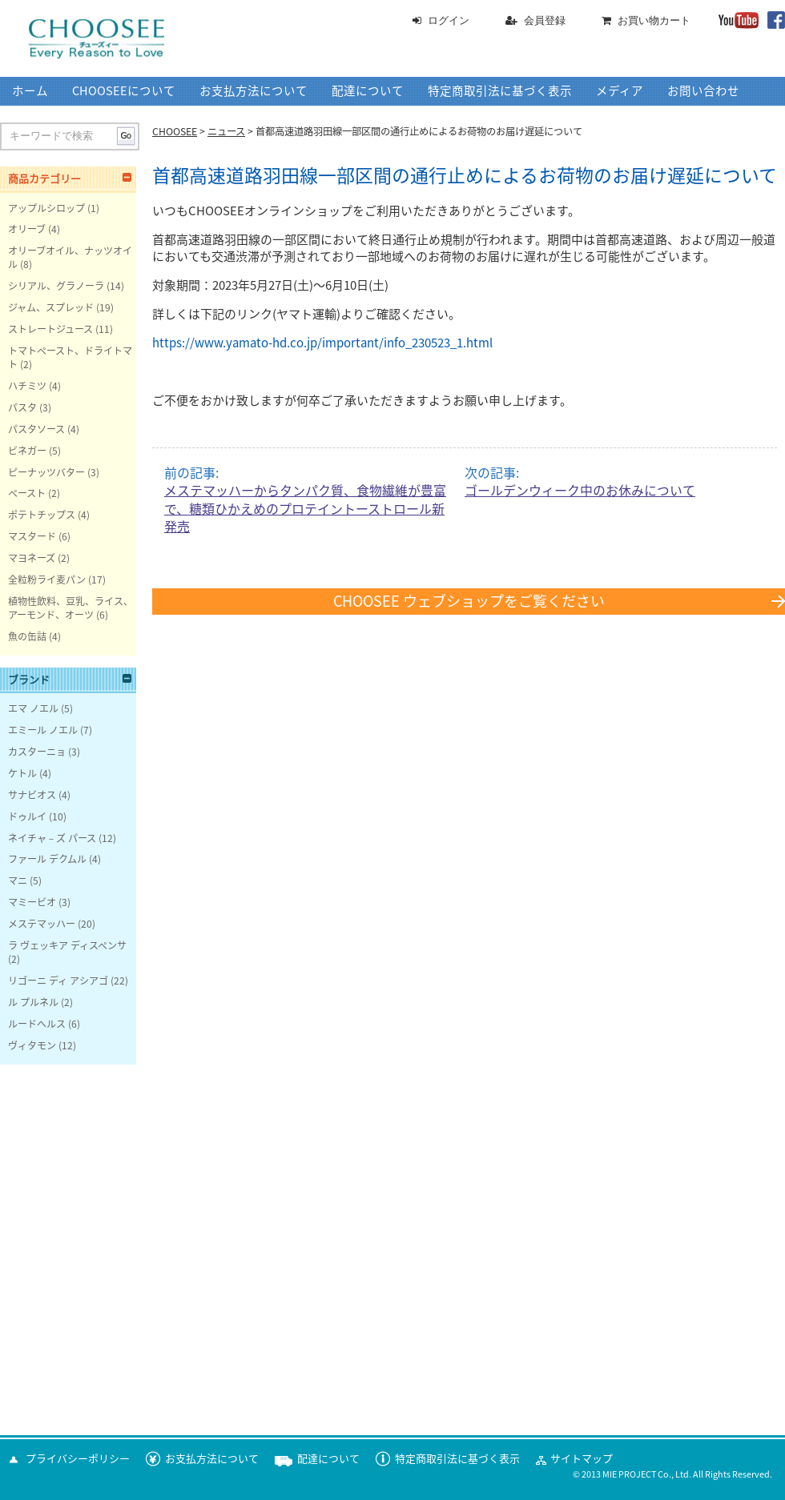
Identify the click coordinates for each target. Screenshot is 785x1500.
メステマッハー (41, 923)
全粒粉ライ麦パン (47, 579)
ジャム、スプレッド (51, 307)
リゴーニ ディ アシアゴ (58, 980)
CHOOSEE (174, 131)
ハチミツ (27, 386)
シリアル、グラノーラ (56, 286)
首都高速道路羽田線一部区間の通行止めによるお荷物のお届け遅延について (464, 175)
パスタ (22, 407)
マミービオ (32, 902)
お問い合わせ (703, 91)
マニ (17, 880)
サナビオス (32, 795)
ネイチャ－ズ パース (52, 838)
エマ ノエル (33, 708)
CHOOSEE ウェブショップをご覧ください (469, 601)
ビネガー (27, 450)
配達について (368, 91)
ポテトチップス (41, 514)
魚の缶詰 (27, 636)
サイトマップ (581, 1459)
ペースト (27, 493)
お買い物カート (654, 20)
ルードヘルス (37, 1024)
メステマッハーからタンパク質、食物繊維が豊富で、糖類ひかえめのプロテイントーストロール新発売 (305, 508)
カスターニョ (37, 751)
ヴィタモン (32, 1045)
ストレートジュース (50, 329)
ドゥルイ (27, 816)
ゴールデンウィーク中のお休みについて (580, 490)
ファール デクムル (47, 859)
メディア (619, 91)
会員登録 (545, 20)
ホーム (30, 91)
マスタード (32, 536)
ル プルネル (33, 1002)
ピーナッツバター (46, 472)
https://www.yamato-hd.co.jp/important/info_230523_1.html (322, 343)
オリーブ (27, 229)
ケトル (22, 773)
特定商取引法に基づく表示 (500, 91)
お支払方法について (253, 91)
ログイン (448, 20)
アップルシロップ (46, 208)
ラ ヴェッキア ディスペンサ (67, 945)
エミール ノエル (43, 730)
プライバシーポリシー (78, 1459)
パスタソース (36, 429)
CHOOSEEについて (123, 91)
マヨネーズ (31, 558)
